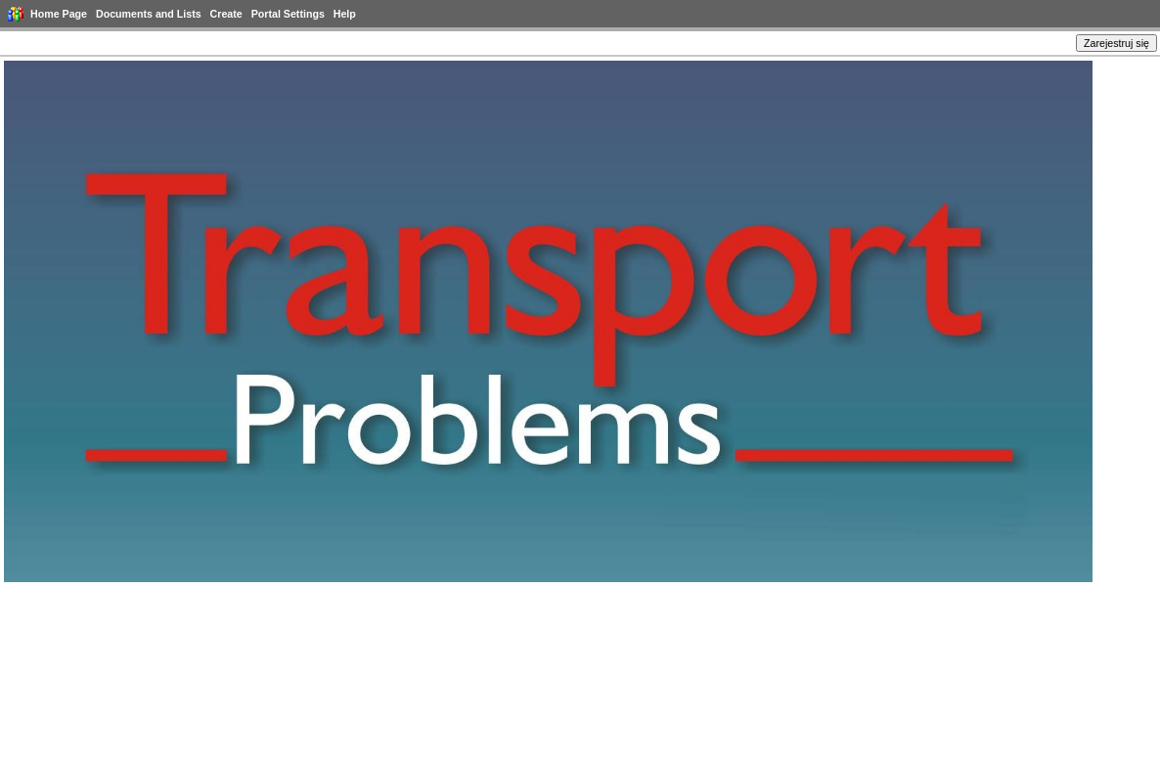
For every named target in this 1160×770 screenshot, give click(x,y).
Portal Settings (288, 14)
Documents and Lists (148, 14)
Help (345, 14)
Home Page (58, 14)
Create (226, 14)
